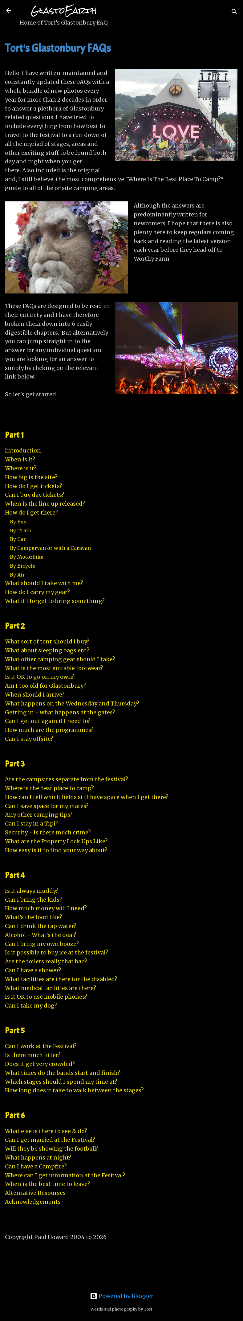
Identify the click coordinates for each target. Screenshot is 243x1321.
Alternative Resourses (35, 1192)
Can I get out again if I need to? (48, 721)
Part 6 (15, 1115)
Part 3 (15, 764)
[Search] (234, 12)
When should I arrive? (35, 694)
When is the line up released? (45, 503)
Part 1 (14, 435)
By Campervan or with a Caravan (50, 548)
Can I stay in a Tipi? (31, 823)
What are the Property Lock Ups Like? (56, 841)
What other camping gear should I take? (60, 659)
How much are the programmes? (49, 729)
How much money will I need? (46, 908)
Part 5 (15, 1030)
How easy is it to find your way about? (56, 850)
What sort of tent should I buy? (47, 641)
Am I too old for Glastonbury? (45, 685)
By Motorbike (26, 557)
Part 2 (15, 626)
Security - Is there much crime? (48, 832)
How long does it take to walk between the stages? (74, 1090)
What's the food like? (33, 917)
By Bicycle (22, 566)
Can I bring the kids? (33, 899)
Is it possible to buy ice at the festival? (56, 952)
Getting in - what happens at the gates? (60, 712)
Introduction (23, 450)
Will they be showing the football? (52, 1148)
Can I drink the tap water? (40, 926)
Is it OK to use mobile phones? (46, 996)
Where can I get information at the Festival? (65, 1175)
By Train (20, 530)
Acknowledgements (33, 1201)
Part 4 (15, 875)
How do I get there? (31, 512)
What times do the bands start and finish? (62, 1072)
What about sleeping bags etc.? (47, 650)
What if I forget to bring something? (55, 600)
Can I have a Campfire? (36, 1166)
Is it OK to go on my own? (40, 676)
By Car (18, 539)
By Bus (18, 522)
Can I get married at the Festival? (50, 1139)
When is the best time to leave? (47, 1183)
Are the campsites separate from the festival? (66, 779)
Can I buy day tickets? (34, 494)
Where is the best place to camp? (49, 788)
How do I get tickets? (33, 486)
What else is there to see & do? (46, 1131)
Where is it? (21, 468)
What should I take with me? (44, 583)
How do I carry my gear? (37, 592)
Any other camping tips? (39, 814)
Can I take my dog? (31, 1005)
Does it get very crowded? (40, 1063)
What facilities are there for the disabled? (61, 979)
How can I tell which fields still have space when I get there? (86, 797)
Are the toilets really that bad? (46, 961)
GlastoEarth (64, 10)
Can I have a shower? (33, 970)
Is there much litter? (33, 1055)
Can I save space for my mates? (47, 806)
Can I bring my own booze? (42, 943)
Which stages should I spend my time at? (61, 1081)
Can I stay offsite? (29, 738)
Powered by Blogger (121, 1296)
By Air (17, 575)
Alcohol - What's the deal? (40, 934)
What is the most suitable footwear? (54, 668)
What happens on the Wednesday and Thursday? (72, 703)
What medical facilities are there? (50, 988)
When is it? (20, 459)
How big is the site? (31, 477)
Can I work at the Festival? (41, 1046)
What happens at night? (38, 1157)
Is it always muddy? (32, 890)
